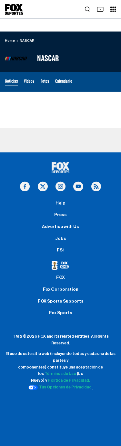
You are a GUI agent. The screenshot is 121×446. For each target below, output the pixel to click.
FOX (60, 277)
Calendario (63, 81)
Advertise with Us (60, 226)
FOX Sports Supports (61, 301)
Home (10, 40)
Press (60, 215)
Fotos (45, 81)
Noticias (11, 81)
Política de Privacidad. (69, 380)
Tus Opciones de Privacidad (60, 387)
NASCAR (27, 40)
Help (60, 203)
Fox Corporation (60, 289)
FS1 (61, 250)
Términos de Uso (60, 374)
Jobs (60, 238)
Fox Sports (60, 313)
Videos (29, 81)
